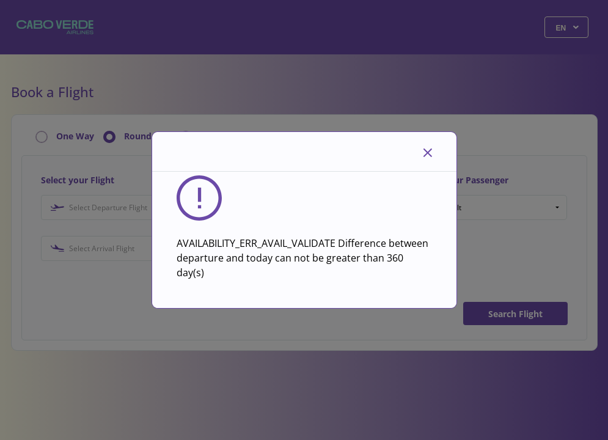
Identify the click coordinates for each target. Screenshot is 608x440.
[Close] (427, 151)
